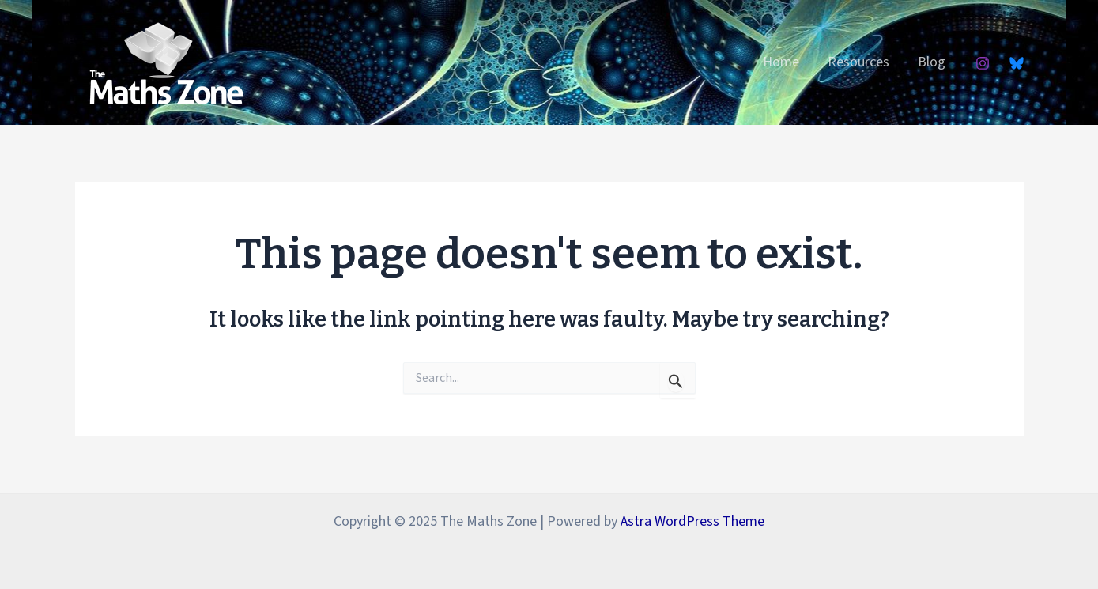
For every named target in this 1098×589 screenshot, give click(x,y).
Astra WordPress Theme (692, 521)
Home (781, 62)
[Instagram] (982, 63)
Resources (858, 62)
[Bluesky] (1016, 63)
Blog (931, 62)
